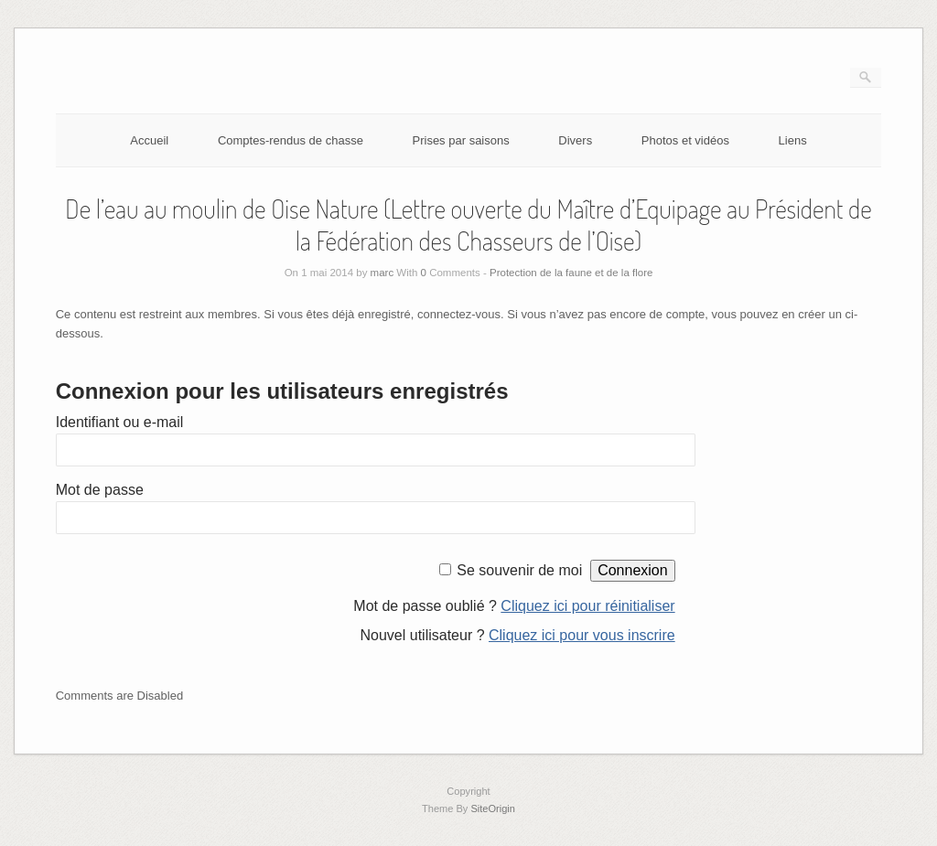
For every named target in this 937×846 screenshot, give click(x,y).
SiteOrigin (492, 808)
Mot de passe (100, 490)
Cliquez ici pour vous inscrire (582, 635)
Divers (575, 140)
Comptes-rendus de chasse (290, 140)
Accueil (149, 140)
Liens (793, 140)
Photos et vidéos (685, 140)
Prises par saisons (461, 140)
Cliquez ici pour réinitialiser (587, 606)
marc (382, 272)
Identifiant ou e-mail (120, 422)
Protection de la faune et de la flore (571, 272)
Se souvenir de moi (519, 570)
